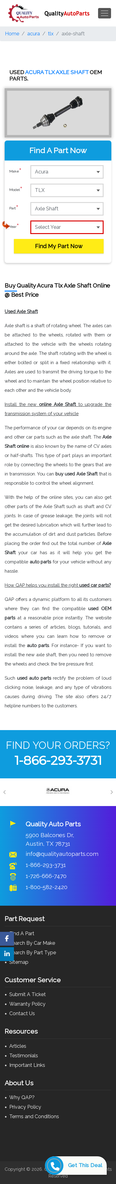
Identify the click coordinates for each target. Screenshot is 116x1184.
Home (12, 34)
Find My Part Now (59, 246)
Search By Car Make (32, 943)
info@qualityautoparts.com (62, 853)
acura (33, 34)
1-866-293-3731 (58, 760)
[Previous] (5, 792)
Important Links (27, 1065)
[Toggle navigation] (104, 13)
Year (14, 227)
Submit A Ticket (27, 994)
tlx (51, 34)
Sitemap (18, 962)
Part (14, 208)
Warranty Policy (27, 1004)
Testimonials (23, 1056)
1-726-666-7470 (46, 875)
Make (15, 171)
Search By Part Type (32, 953)
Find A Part (21, 933)
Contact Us (22, 1013)
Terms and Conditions (34, 1116)
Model (16, 190)
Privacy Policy (25, 1107)
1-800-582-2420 (46, 887)
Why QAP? (22, 1097)
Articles (17, 1046)
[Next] (111, 792)
